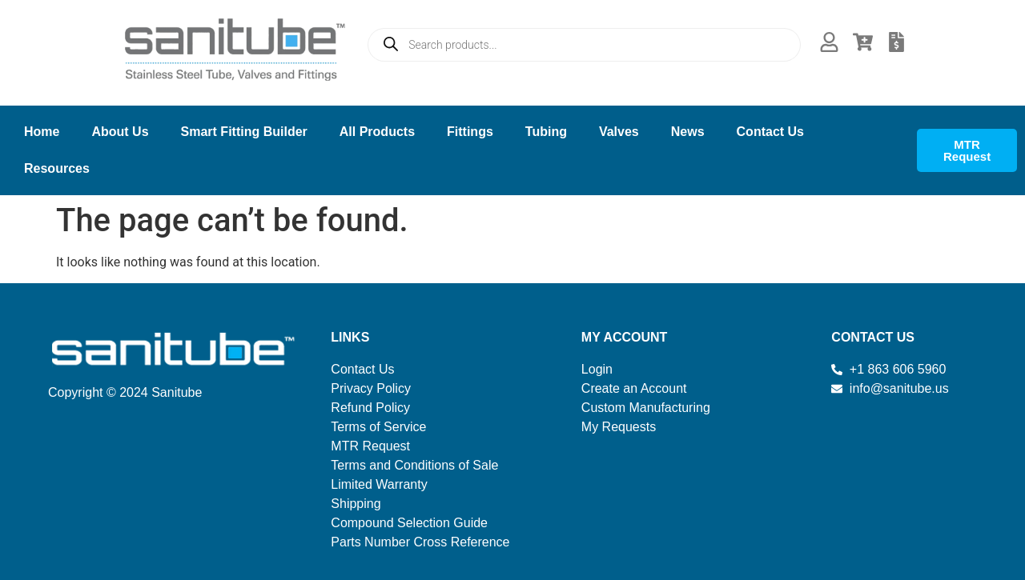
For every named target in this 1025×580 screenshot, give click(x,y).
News (688, 131)
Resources (57, 168)
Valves (619, 131)
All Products (377, 131)
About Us (119, 131)
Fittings (470, 131)
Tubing (546, 131)
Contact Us (770, 131)
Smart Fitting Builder (244, 131)
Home (41, 131)
